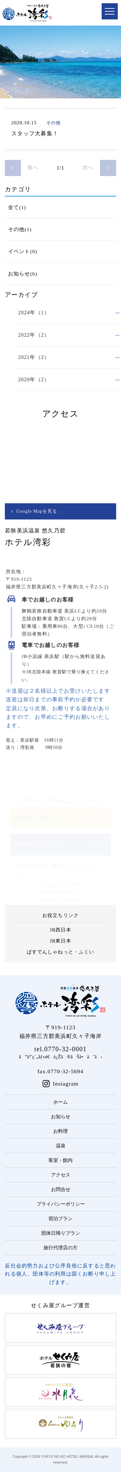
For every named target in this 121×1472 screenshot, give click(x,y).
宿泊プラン (60, 1218)
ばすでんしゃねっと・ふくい (61, 951)
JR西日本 (60, 929)
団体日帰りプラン (60, 1233)
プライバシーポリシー (60, 1204)
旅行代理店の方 (60, 1247)
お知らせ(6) (22, 273)
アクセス (60, 1174)
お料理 (60, 1131)
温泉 (61, 1145)
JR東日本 (60, 940)
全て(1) (17, 207)
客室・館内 (60, 1160)
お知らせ (60, 1116)
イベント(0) (22, 251)
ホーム (60, 1102)
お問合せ (60, 1189)
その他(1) (20, 229)
